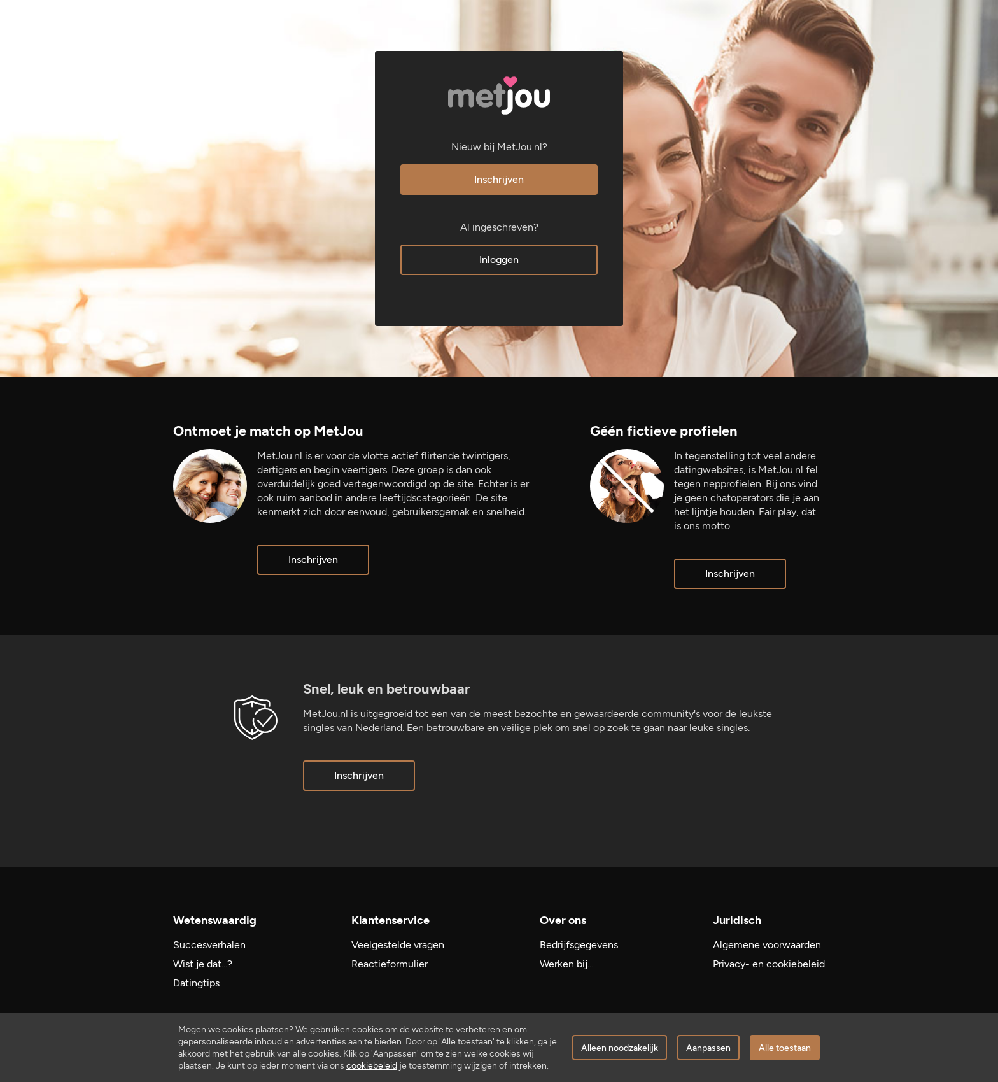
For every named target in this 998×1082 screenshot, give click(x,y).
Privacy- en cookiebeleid (769, 964)
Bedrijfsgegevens (579, 945)
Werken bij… (567, 964)
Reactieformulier (389, 964)
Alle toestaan (785, 1048)
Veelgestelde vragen (397, 945)
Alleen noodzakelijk (619, 1048)
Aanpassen (708, 1048)
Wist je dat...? (202, 964)
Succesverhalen (209, 945)
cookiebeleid (371, 1065)
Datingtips (196, 983)
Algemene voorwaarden (767, 945)
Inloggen (499, 259)
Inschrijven (499, 179)
